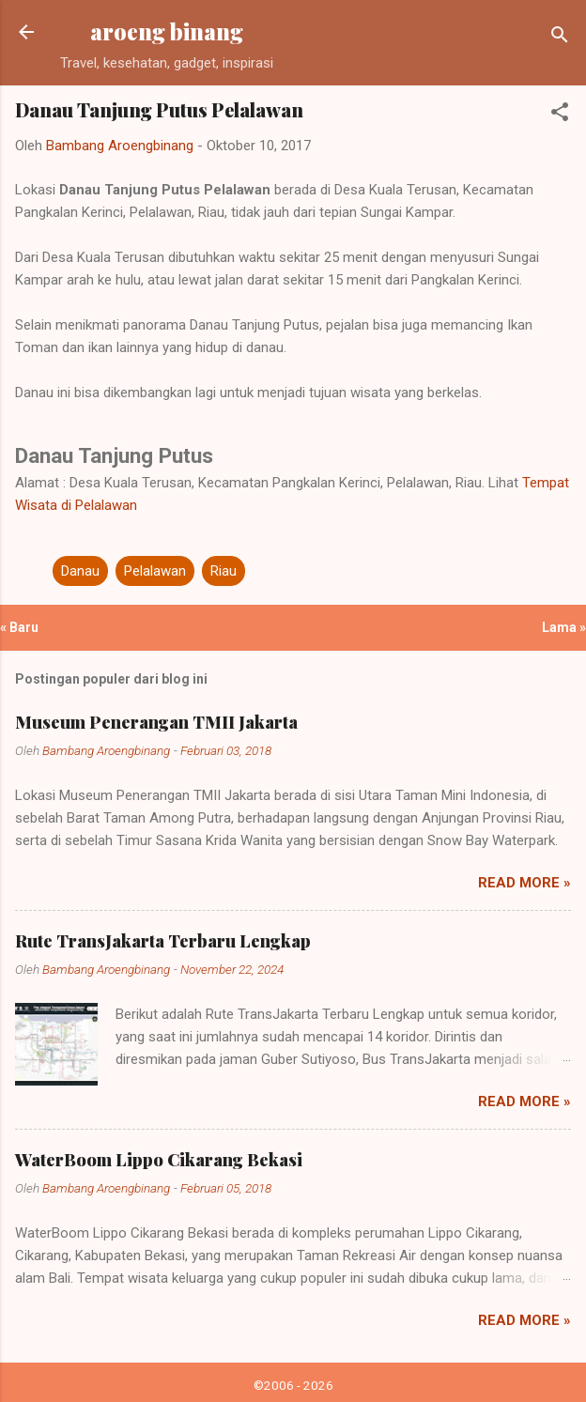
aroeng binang (166, 31)
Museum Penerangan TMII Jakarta (156, 722)
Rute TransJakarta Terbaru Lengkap (163, 941)
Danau (80, 570)
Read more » (524, 882)
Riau (223, 570)
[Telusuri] (559, 38)
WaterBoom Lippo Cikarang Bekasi (158, 1159)
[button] (559, 115)
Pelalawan (155, 570)
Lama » (564, 627)
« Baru (19, 627)
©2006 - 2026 (293, 1385)
